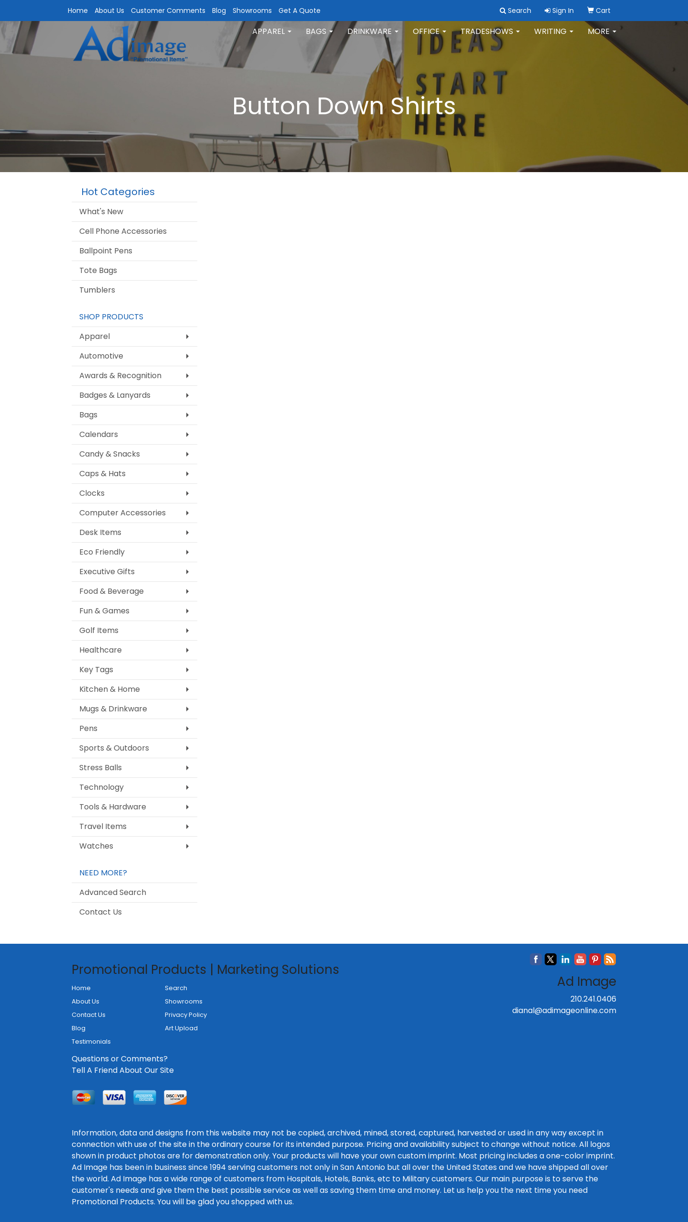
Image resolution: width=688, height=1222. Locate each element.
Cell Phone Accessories (123, 231)
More (602, 38)
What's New (101, 211)
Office (429, 38)
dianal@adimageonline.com (564, 1010)
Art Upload (181, 1028)
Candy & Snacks (109, 453)
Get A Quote (300, 10)
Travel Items (103, 826)
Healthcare (100, 649)
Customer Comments (168, 10)
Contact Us (100, 911)
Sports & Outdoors (114, 747)
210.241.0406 (593, 998)
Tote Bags (98, 270)
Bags (319, 38)
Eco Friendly (102, 551)
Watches (96, 845)
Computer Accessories (122, 512)
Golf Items (98, 630)
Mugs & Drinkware (113, 708)
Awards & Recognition (120, 375)
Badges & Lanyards (114, 395)
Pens (88, 728)
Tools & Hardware (112, 806)
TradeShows (490, 38)
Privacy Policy (186, 1014)
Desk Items (100, 532)
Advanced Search (112, 892)
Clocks (92, 493)
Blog (219, 10)
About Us (109, 10)
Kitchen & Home (109, 689)
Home (78, 10)
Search (176, 988)
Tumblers (97, 289)
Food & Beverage (111, 591)
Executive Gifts (107, 571)
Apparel (271, 38)
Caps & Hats (102, 473)
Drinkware (372, 38)
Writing (553, 38)
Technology (101, 787)
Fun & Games (104, 610)
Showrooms (252, 10)
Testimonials (91, 1041)
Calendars (98, 434)
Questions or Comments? (120, 1058)
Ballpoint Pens (105, 250)
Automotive (101, 355)
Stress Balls (100, 767)
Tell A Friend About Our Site (123, 1070)
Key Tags (96, 669)
